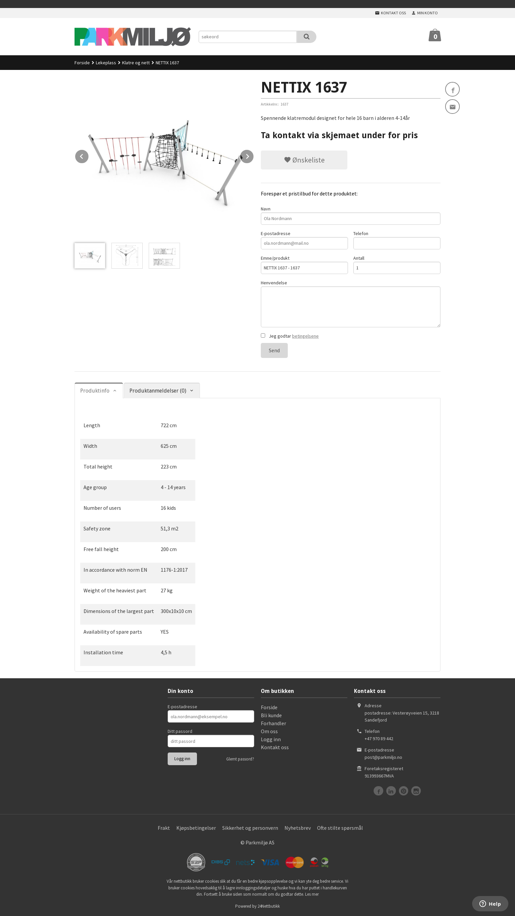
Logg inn (271, 739)
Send (274, 350)
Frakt (164, 827)
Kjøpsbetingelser (196, 827)
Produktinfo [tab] (94, 391)
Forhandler (273, 723)
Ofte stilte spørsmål (340, 827)
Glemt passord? (240, 759)
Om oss (269, 731)
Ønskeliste (304, 159)
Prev (88, 155)
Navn (350, 215)
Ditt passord (180, 731)
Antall (396, 264)
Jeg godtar (290, 336)
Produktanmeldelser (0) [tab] (157, 391)
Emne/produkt (304, 264)
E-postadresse (304, 239)
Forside (82, 63)
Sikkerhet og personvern (250, 827)
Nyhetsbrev (297, 827)
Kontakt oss (275, 747)
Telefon (396, 239)
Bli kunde (271, 715)
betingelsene (305, 336)
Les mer (312, 894)
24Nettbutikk (269, 906)
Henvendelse (350, 303)
